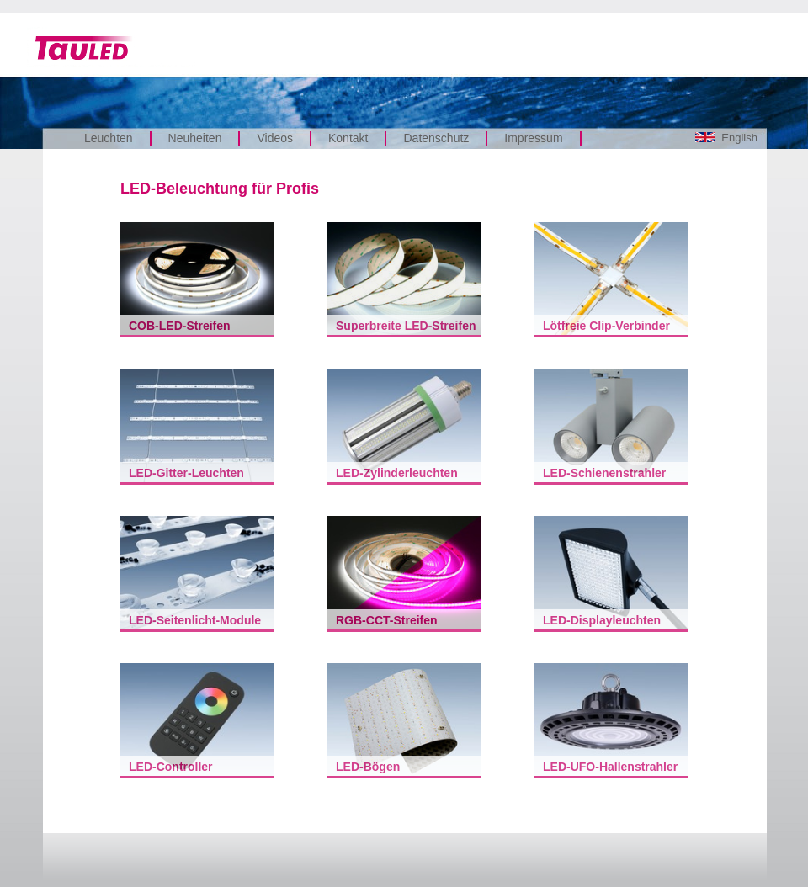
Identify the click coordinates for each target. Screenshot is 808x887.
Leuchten (108, 138)
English (726, 137)
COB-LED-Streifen (180, 325)
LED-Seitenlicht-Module (195, 620)
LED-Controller (171, 766)
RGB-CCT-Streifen (387, 620)
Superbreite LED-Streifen (406, 325)
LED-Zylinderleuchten (397, 473)
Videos (275, 138)
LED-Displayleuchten (602, 620)
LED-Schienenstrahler (604, 473)
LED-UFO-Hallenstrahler (610, 766)
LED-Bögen (368, 766)
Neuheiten (195, 138)
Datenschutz (436, 138)
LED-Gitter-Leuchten (186, 473)
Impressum (533, 138)
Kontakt (348, 138)
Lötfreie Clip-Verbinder (606, 325)
